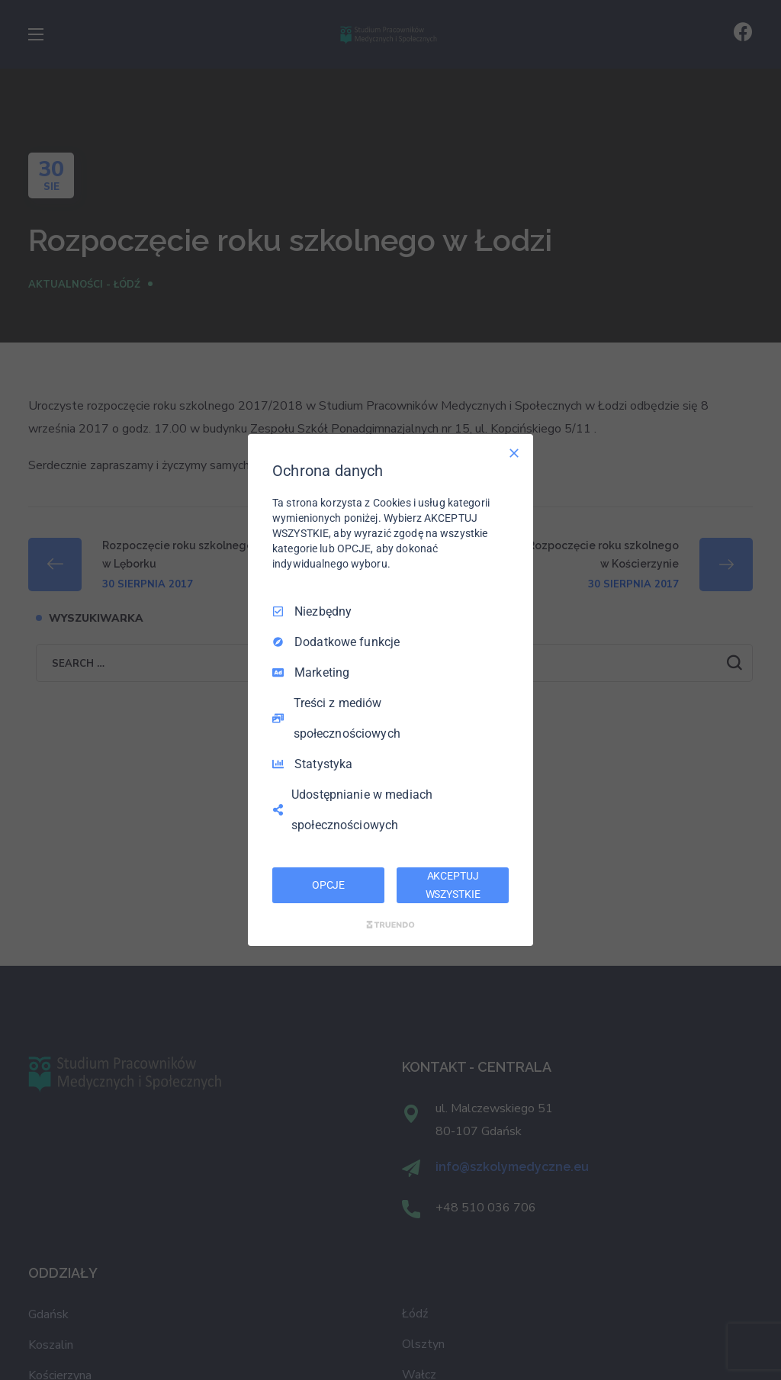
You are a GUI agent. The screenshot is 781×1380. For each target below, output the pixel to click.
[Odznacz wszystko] (514, 453)
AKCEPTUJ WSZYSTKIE (453, 885)
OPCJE (328, 885)
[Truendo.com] (390, 924)
